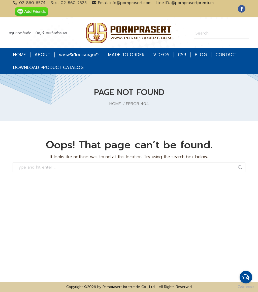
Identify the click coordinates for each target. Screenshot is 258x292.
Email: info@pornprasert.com (122, 3)
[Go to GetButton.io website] (246, 286)
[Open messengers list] (246, 277)
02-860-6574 (29, 3)
